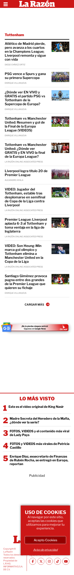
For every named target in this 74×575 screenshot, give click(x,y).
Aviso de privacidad (45, 549)
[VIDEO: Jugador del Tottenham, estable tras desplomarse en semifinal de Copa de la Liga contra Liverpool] (60, 192)
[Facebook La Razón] (32, 561)
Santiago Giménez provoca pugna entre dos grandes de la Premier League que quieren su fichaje (26, 282)
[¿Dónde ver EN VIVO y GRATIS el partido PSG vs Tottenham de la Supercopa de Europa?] (60, 95)
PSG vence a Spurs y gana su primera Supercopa (25, 76)
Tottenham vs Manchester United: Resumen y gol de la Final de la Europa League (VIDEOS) (26, 124)
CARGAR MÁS (37, 304)
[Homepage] (37, 4)
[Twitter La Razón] (40, 561)
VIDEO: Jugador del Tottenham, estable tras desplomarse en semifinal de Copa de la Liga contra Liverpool (25, 197)
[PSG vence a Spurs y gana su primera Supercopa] (60, 77)
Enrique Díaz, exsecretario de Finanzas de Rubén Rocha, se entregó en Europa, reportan (39, 460)
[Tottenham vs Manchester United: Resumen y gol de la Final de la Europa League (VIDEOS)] (60, 121)
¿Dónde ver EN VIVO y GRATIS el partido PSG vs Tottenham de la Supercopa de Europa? (25, 98)
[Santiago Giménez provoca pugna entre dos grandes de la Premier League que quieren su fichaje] (60, 279)
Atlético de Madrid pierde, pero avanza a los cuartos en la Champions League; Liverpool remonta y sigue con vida (25, 51)
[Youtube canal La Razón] (65, 561)
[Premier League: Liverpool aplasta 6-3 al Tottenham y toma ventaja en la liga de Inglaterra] (60, 223)
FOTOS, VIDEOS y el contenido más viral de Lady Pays (39, 433)
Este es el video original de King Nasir (36, 407)
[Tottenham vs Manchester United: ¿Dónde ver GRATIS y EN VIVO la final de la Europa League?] (60, 148)
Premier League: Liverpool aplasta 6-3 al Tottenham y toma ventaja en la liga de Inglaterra (26, 225)
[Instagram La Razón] (49, 561)
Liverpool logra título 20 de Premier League (26, 173)
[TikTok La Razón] (57, 561)
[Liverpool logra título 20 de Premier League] (60, 174)
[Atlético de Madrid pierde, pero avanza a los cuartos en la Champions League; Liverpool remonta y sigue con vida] (60, 47)
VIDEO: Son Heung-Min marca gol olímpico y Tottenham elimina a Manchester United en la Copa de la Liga (24, 254)
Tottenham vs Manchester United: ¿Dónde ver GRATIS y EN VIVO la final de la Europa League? (26, 151)
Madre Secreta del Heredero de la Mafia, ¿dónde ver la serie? (40, 420)
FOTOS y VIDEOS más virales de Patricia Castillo (39, 445)
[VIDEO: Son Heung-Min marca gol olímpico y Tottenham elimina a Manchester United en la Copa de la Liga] (60, 249)
